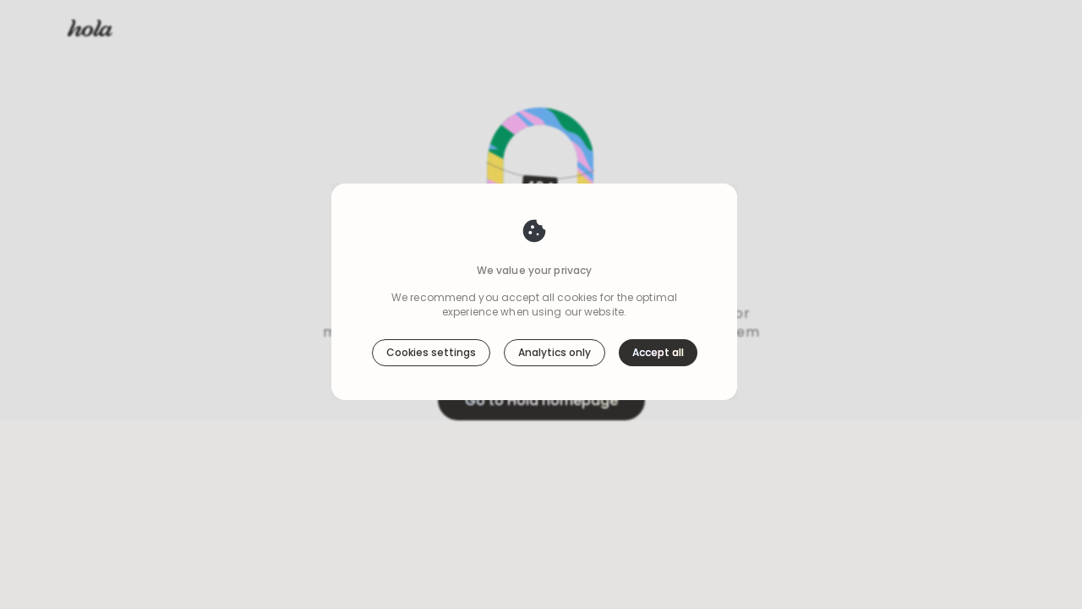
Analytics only (554, 352)
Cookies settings (431, 352)
